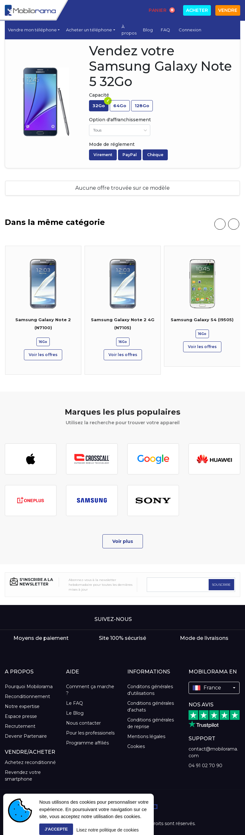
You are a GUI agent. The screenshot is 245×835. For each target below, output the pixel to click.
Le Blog (75, 713)
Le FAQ (74, 703)
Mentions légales (146, 736)
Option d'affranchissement (120, 120)
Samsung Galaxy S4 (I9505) (202, 319)
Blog (148, 29)
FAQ (165, 29)
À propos (129, 30)
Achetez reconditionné (30, 762)
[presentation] (220, 224)
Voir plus (122, 541)
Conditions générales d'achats (150, 706)
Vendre (227, 10)
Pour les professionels (90, 733)
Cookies (136, 746)
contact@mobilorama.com (213, 752)
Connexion (190, 29)
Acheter (197, 10)
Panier (162, 10)
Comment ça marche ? (90, 690)
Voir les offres (43, 354)
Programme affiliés (87, 743)
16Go (43, 342)
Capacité (99, 95)
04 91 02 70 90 (205, 765)
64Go (119, 105)
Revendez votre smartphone (23, 775)
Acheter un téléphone (89, 29)
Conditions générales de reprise (150, 723)
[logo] (28, 10)
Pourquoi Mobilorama (29, 686)
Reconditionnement (27, 696)
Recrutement (20, 726)
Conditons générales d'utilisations (150, 690)
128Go (142, 105)
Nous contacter (83, 723)
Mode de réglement (112, 144)
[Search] (83, 10)
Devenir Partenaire (26, 736)
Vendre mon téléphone (32, 29)
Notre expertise (22, 706)
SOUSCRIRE (221, 585)
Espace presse (21, 716)
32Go (99, 105)
